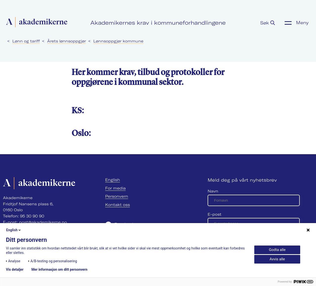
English (112, 179)
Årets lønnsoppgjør (66, 41)
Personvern (116, 196)
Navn (213, 191)
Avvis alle (277, 259)
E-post (214, 214)
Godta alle (277, 250)
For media (115, 188)
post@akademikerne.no (43, 222)
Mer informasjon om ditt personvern (59, 269)
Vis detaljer (14, 269)
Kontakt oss (117, 204)
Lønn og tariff (26, 41)
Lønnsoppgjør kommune (118, 41)
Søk (267, 23)
